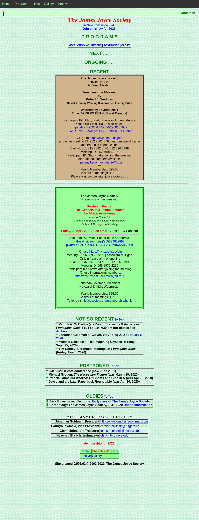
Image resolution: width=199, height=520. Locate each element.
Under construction (138, 405)
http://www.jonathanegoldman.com (124, 421)
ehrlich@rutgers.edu (114, 435)
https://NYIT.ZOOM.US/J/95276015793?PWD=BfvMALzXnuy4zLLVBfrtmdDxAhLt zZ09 (99, 129)
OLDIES (126, 45)
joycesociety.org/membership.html (107, 300)
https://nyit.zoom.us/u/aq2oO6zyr (99, 162)
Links (36, 3)
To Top (119, 319)
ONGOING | (84, 45)
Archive (63, 3)
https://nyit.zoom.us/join (106, 138)
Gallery (49, 3)
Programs (21, 3)
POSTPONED (112, 45)
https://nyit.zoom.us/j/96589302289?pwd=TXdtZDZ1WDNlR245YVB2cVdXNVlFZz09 (99, 243)
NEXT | (72, 45)
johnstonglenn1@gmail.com (119, 430)
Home (6, 3)
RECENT (96, 45)
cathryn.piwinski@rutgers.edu (120, 426)
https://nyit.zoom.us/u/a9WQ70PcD (99, 276)
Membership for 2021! (99, 443)
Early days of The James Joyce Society (121, 401)
